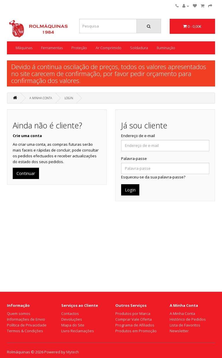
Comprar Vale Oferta (133, 319)
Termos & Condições (25, 330)
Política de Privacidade (27, 325)
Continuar (25, 173)
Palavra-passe (134, 158)
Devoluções (71, 319)
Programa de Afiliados (134, 325)
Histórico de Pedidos (188, 319)
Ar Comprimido (108, 47)
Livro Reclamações (77, 330)
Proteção (79, 47)
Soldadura (139, 47)
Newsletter (179, 330)
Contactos (70, 313)
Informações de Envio (26, 319)
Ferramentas (52, 47)
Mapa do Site (72, 325)
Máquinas (24, 47)
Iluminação (166, 47)
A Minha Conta (40, 98)
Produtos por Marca (132, 313)
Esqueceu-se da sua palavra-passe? (153, 177)
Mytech (72, 352)
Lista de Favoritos (185, 325)
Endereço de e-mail (138, 135)
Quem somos (18, 313)
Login (68, 98)
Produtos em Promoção (136, 330)
